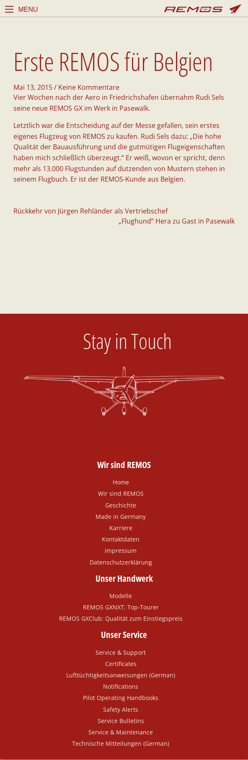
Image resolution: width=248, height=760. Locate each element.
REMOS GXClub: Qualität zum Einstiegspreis (121, 618)
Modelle (120, 595)
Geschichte (120, 505)
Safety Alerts (120, 709)
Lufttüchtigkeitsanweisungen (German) (120, 675)
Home (121, 482)
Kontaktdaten (121, 539)
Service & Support (121, 652)
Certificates (121, 663)
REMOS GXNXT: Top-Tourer (121, 607)
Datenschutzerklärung (121, 562)
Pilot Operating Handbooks (120, 697)
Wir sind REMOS (121, 493)
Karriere (120, 527)
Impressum (121, 550)
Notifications (120, 686)
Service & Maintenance (120, 732)
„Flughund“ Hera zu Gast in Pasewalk (177, 221)
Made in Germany (121, 516)
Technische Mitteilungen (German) (120, 743)
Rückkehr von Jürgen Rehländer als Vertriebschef (90, 211)
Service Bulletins (121, 720)
